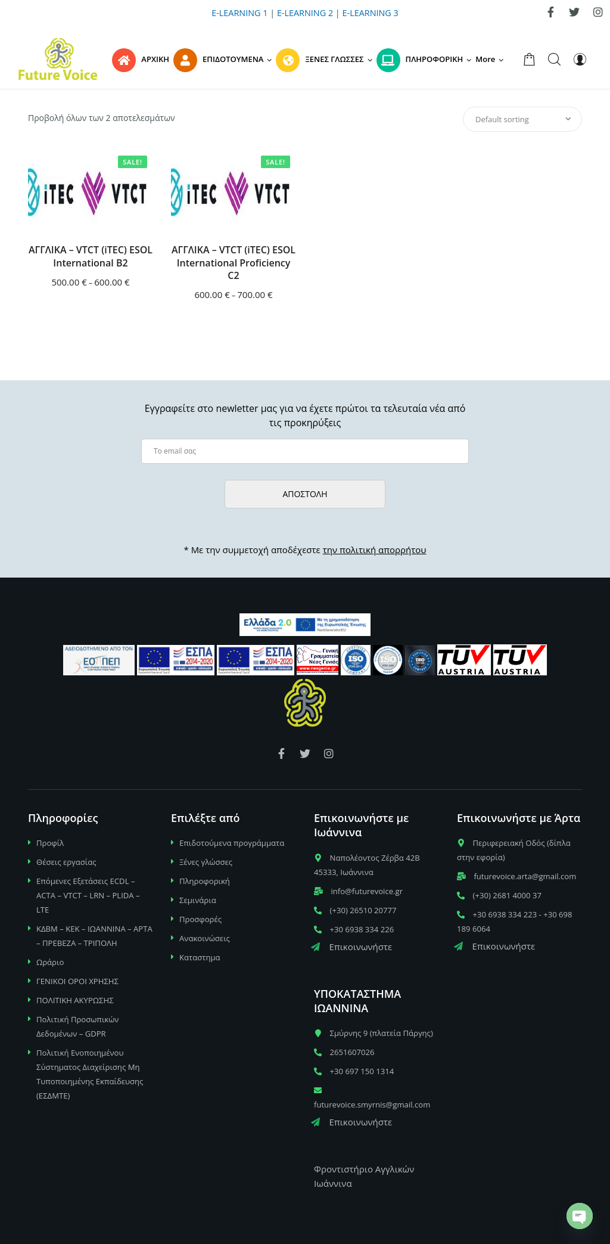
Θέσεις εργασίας (66, 862)
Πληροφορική (204, 881)
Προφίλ (50, 842)
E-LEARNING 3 (371, 12)
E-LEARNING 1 (239, 12)
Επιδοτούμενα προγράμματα (231, 842)
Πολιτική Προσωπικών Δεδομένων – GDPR (77, 1026)
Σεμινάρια (197, 900)
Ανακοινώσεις (204, 938)
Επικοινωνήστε (351, 947)
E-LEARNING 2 (305, 12)
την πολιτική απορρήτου (375, 550)
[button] (491, 59)
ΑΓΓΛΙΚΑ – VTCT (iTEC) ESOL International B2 (90, 256)
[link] (550, 12)
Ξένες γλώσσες (205, 862)
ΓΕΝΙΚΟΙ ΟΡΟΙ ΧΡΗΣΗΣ (77, 981)
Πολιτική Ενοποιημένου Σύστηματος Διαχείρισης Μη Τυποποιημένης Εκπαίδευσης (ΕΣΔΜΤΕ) (89, 1074)
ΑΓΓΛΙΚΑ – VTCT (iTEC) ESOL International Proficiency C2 (233, 263)
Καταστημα (199, 957)
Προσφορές (200, 919)
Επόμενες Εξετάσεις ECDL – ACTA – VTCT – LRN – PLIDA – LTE (88, 895)
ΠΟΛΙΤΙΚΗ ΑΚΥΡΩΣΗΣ (75, 1000)
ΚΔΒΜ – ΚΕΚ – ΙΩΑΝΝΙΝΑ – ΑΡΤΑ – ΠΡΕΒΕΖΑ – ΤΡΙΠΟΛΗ (94, 935)
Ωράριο (50, 962)
